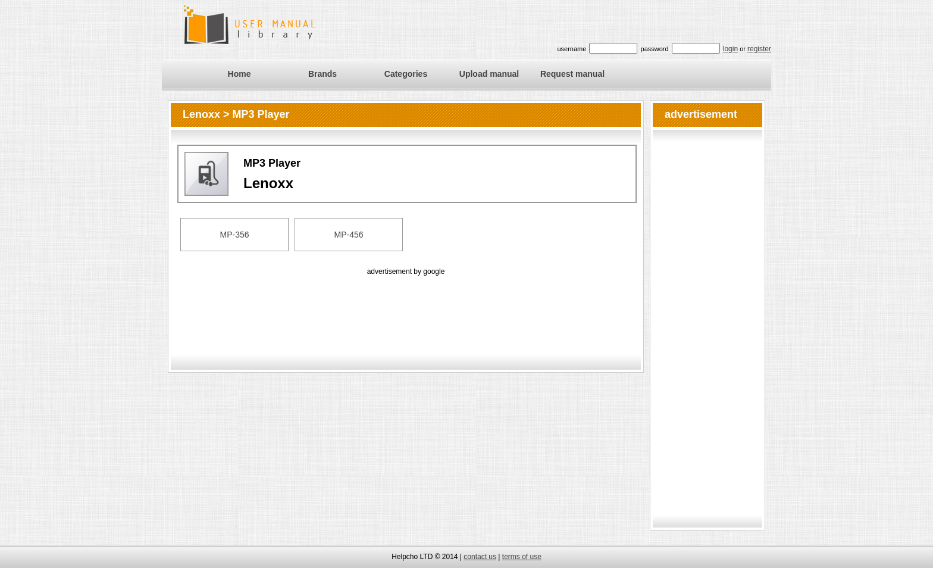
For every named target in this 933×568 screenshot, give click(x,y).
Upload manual (489, 74)
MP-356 (234, 234)
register (759, 49)
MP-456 (348, 234)
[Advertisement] (405, 305)
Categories (405, 74)
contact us (480, 557)
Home (239, 74)
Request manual (572, 74)
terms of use (521, 557)
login (730, 49)
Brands (322, 74)
